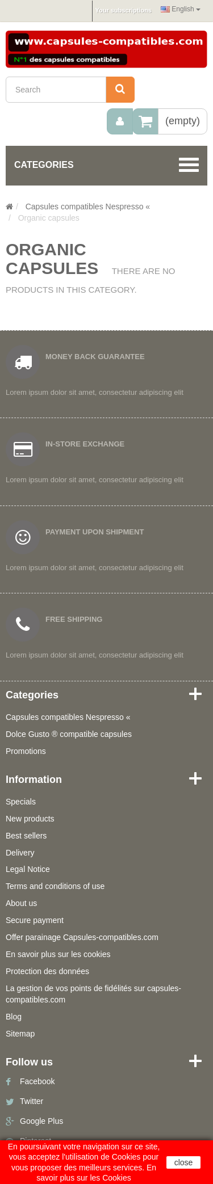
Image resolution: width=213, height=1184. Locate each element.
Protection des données (47, 971)
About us (21, 903)
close (183, 1162)
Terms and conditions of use (55, 886)
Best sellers (26, 835)
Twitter (31, 1101)
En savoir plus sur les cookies (58, 954)
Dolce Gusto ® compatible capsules (69, 734)
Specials (21, 801)
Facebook (37, 1081)
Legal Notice (28, 869)
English (181, 9)
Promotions (26, 751)
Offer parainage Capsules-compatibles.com (82, 937)
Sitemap (20, 1033)
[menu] (120, 121)
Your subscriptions (123, 10)
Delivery (20, 852)
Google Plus (41, 1121)
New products (30, 818)
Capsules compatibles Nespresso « (68, 717)
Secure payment (35, 920)
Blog (14, 1016)
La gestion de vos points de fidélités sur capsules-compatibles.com (93, 994)
